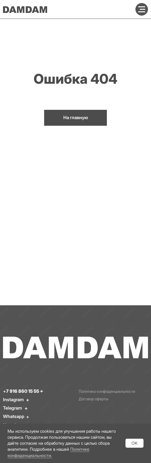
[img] (141, 9)
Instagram (13, 399)
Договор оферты (93, 399)
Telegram (12, 408)
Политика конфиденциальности (107, 391)
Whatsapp (13, 416)
